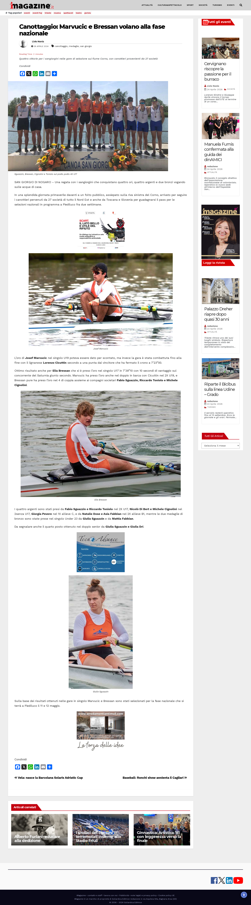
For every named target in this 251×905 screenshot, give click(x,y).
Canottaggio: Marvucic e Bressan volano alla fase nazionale (92, 30)
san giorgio (86, 46)
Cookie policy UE (166, 895)
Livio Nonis (38, 41)
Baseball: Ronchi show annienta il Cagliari (155, 778)
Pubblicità (124, 895)
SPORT (190, 5)
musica (57, 13)
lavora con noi (110, 895)
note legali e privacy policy (144, 895)
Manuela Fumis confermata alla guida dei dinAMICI (219, 152)
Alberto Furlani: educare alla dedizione (37, 838)
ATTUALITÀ (147, 5)
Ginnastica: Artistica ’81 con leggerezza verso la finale (159, 836)
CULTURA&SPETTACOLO (170, 5)
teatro (79, 13)
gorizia (88, 13)
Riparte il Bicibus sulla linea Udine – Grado (220, 389)
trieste (48, 13)
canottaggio (61, 46)
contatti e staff (95, 895)
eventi (27, 13)
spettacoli (68, 13)
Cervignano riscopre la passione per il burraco (217, 71)
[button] (241, 5)
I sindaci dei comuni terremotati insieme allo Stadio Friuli (98, 836)
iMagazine (81, 895)
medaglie (74, 46)
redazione (212, 166)
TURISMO (217, 5)
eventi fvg (37, 13)
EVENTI (231, 5)
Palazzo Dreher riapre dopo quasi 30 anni (218, 314)
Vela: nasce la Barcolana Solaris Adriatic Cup (48, 778)
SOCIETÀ (203, 5)
